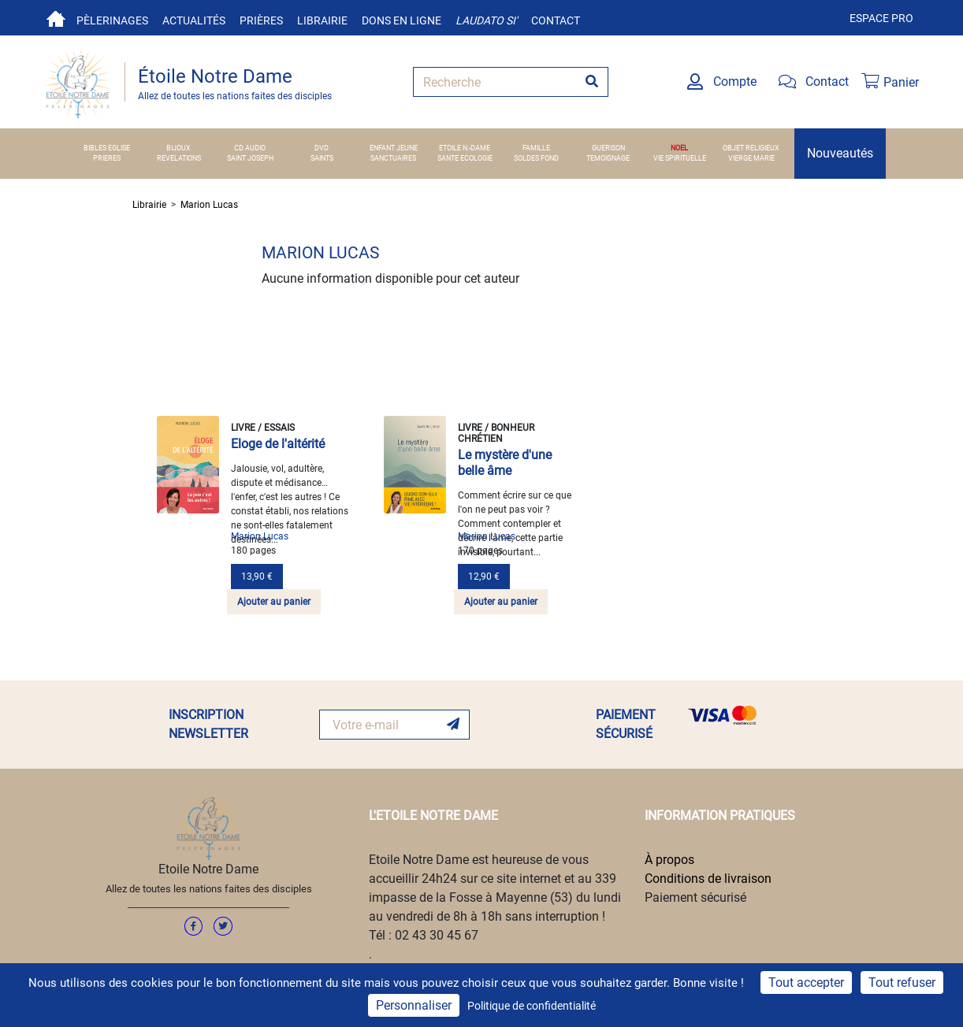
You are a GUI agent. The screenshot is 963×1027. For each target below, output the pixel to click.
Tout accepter (806, 982)
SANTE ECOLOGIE (465, 158)
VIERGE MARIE (751, 158)
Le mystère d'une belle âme (505, 462)
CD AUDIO (250, 148)
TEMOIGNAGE (608, 158)
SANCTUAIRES (393, 158)
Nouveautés (840, 153)
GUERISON (608, 148)
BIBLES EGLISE (107, 148)
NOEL (679, 148)
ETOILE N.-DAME (464, 148)
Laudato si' (486, 20)
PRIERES (107, 158)
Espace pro (881, 18)
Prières (261, 20)
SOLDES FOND (536, 158)
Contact (555, 20)
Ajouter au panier (273, 601)
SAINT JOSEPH (250, 158)
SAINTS (321, 158)
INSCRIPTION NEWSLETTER (208, 724)
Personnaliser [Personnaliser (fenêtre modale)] (414, 1005)
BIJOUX (178, 148)
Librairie (322, 20)
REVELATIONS (179, 158)
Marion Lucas (209, 204)
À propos (669, 859)
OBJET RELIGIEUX (751, 148)
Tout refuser (901, 982)
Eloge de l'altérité (278, 443)
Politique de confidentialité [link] (531, 1005)
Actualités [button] (193, 20)
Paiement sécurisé (695, 897)
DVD (321, 148)
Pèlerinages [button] (112, 20)
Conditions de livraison (708, 878)
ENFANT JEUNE (394, 148)
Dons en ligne (401, 20)
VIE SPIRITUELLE (679, 158)
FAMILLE (536, 148)
